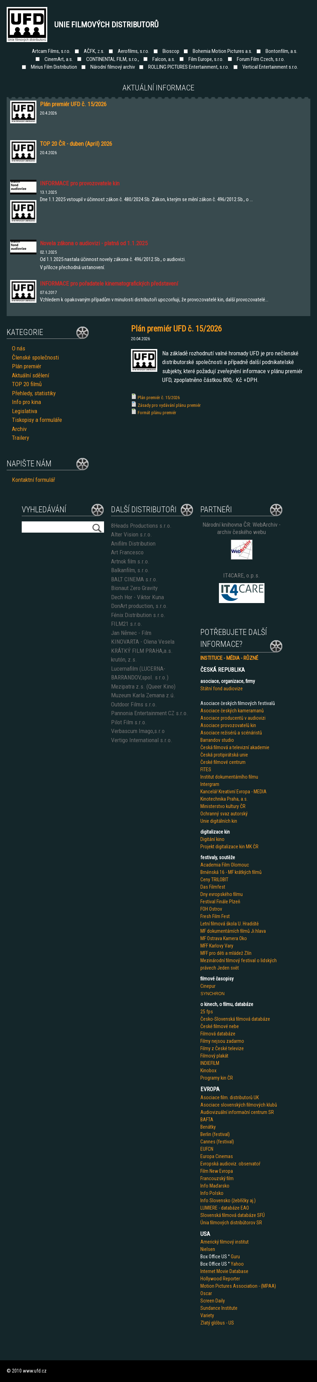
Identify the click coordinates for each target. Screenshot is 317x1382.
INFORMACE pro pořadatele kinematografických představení (109, 283)
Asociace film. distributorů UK (229, 1097)
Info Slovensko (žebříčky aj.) (228, 1200)
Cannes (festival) (217, 1141)
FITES (205, 769)
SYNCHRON (212, 993)
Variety (207, 1315)
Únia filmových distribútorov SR (231, 1222)
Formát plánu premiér (157, 412)
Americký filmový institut (224, 1242)
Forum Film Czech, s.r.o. (261, 59)
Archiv (19, 428)
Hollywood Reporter (220, 1278)
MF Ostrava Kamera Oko (223, 938)
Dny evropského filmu (221, 894)
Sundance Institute (218, 1308)
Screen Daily (212, 1301)
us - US (227, 1323)
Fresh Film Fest (215, 916)
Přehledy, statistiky (34, 393)
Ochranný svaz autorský (224, 813)
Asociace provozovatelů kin (228, 725)
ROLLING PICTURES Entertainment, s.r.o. (188, 67)
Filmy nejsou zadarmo (222, 1041)
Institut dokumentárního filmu (229, 777)
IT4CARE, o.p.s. (241, 575)
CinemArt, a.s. (58, 59)
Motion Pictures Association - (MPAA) (238, 1286)
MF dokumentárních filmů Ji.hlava (233, 931)
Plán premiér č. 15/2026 (159, 397)
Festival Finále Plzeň (220, 901)
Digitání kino (212, 839)
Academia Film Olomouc (224, 865)
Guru (235, 1256)
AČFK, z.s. (94, 51)
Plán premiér (26, 366)
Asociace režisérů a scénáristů (231, 733)
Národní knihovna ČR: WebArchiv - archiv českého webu (241, 528)
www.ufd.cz (35, 1371)
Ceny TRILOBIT (214, 879)
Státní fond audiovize (221, 688)
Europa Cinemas (216, 1156)
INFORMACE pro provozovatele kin (79, 183)
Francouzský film (217, 1178)
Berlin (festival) (215, 1134)
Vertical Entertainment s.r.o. (270, 67)
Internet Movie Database (224, 1271)
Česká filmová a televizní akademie (234, 747)
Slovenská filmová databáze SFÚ (232, 1215)
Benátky (208, 1127)
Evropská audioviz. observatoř (230, 1164)
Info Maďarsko (214, 1186)
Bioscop (171, 51)
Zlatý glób (210, 1323)
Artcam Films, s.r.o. (51, 51)
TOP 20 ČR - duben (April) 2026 (76, 143)
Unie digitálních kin (218, 821)
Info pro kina (26, 401)
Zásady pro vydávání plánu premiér (169, 405)
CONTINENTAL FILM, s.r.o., (112, 59)
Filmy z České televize (222, 1048)
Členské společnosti (35, 357)
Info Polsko (211, 1193)
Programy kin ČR (216, 1078)
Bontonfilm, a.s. (281, 51)
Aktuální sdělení (30, 375)
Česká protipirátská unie (224, 755)
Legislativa (24, 411)
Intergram (209, 784)
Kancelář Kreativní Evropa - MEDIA (233, 791)
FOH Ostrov (211, 909)
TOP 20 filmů (27, 384)
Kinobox (208, 1070)
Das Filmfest (212, 887)
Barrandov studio (217, 740)
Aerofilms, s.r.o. (133, 51)
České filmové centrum (223, 762)
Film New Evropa (216, 1171)
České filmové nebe (219, 1026)
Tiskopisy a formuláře (37, 419)
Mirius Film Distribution (54, 67)
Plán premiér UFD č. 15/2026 (73, 104)
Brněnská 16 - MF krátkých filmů (231, 872)
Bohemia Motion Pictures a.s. (222, 51)
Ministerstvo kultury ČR (223, 806)
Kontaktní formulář (33, 479)
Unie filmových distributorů (106, 24)
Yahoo (237, 1264)
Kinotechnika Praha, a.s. (224, 799)
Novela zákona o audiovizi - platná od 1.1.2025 (93, 243)
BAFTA (206, 1119)
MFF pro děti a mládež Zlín (225, 953)
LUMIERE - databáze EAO (224, 1208)
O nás (18, 348)
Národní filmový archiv (112, 67)
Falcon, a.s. (163, 59)
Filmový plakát (214, 1056)
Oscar (206, 1293)
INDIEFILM (209, 1063)
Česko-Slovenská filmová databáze (235, 1019)
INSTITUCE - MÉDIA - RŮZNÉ (229, 658)
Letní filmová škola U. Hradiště (229, 923)
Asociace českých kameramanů (232, 710)
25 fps (206, 1011)
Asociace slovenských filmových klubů (238, 1105)
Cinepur (207, 986)
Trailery (20, 437)
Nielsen (207, 1249)
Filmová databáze (217, 1033)
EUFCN (206, 1149)
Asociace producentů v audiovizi (233, 718)
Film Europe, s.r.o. (205, 59)
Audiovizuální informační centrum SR (237, 1112)
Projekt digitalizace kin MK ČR (229, 846)
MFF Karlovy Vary (216, 946)
